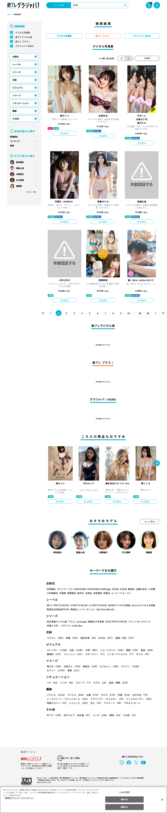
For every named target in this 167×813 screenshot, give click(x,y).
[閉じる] (162, 799)
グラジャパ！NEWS (24, 45)
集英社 (131, 589)
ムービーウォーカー (121, 593)
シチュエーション (20, 103)
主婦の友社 (141, 589)
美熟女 (90, 666)
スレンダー (57, 650)
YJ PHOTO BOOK (78, 605)
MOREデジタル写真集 (117, 605)
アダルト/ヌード (131, 702)
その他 (15, 118)
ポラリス (65, 625)
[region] (83, 800)
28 (140, 313)
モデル (107, 694)
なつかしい (109, 666)
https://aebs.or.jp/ (43, 782)
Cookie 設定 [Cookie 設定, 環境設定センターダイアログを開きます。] (124, 792)
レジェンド (79, 702)
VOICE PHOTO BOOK (115, 621)
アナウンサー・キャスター (107, 698)
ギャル (142, 654)
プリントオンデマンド (138, 621)
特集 (12, 145)
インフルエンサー (139, 698)
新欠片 (80, 593)
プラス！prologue (77, 621)
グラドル (56, 694)
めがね (105, 637)
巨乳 (76, 650)
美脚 (131, 650)
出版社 (15, 56)
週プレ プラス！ (22, 41)
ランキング (15, 141)
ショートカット (111, 650)
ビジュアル (17, 87)
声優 (123, 694)
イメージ (16, 95)
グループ (83, 682)
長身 (145, 650)
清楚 (53, 670)
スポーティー (94, 654)
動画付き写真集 (95, 621)
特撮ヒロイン (57, 702)
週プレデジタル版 (23, 37)
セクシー (149, 666)
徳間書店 (71, 593)
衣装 (14, 79)
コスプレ (55, 637)
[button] (157, 463)
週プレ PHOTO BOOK (57, 605)
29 (147, 313)
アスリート (112, 702)
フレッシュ (73, 654)
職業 (14, 110)
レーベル (16, 64)
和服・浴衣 (124, 637)
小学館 (151, 589)
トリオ (67, 682)
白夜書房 (97, 593)
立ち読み (64, 133)
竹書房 (62, 593)
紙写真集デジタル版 (57, 621)
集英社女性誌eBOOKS (58, 609)
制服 (72, 637)
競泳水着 (88, 637)
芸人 (96, 702)
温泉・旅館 (118, 682)
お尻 (91, 650)
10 (128, 313)
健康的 (54, 654)
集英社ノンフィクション (82, 609)
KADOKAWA (80, 589)
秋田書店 (51, 589)
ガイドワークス (65, 589)
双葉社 (106, 593)
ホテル (100, 682)
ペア (53, 682)
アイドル (75, 694)
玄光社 (115, 589)
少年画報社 (52, 593)
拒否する (124, 799)
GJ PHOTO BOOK (96, 605)
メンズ (100, 715)
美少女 (54, 666)
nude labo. (77, 625)
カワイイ (129, 666)
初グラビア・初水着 (77, 715)
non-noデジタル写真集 (141, 605)
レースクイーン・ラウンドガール (68, 698)
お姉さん (72, 666)
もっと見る (149, 521)
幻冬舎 (123, 589)
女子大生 (139, 694)
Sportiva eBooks (104, 609)
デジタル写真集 (22, 32)
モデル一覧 (30, 191)
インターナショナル (120, 654)
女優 (92, 694)
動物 (115, 715)
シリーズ (16, 72)
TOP (8, 14)
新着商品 (14, 136)
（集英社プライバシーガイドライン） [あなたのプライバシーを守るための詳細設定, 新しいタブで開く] (19, 798)
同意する (124, 807)
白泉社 (88, 593)
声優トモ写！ (53, 625)
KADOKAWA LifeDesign (98, 589)
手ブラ (54, 715)
